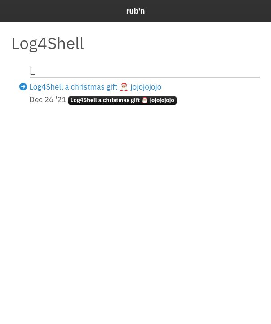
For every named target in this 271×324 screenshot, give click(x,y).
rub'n (135, 11)
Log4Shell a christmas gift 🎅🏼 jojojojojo (96, 87)
